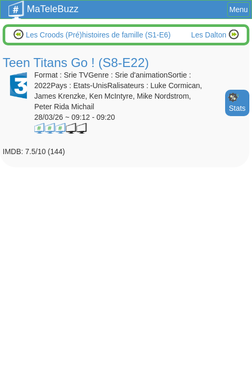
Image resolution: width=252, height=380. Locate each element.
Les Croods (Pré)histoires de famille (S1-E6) (97, 35)
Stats (237, 108)
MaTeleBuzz (43, 6)
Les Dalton (209, 35)
